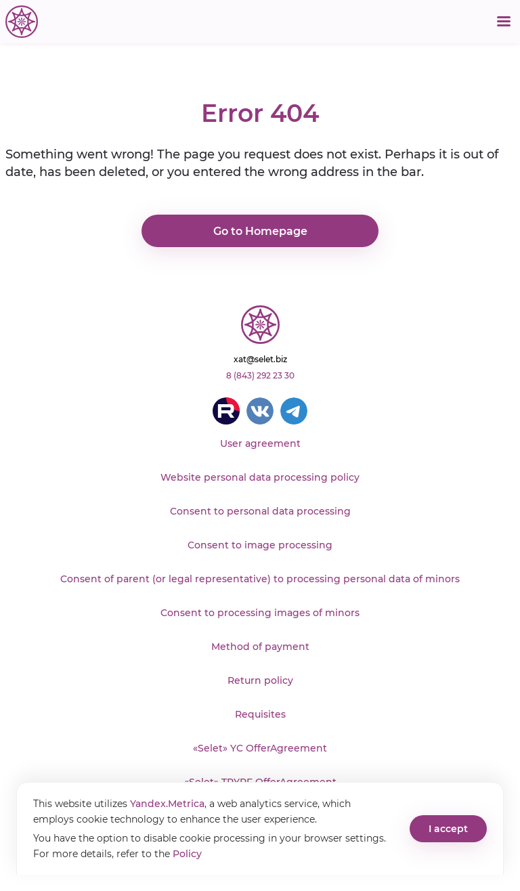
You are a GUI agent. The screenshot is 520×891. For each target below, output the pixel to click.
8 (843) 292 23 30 (260, 375)
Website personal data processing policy (260, 477)
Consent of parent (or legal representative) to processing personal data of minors (260, 579)
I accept (448, 829)
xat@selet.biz (260, 359)
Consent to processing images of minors (260, 613)
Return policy (260, 680)
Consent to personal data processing (260, 511)
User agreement (260, 443)
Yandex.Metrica (167, 804)
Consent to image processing (260, 545)
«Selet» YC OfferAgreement (260, 748)
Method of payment (260, 646)
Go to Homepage (260, 231)
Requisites (260, 714)
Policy (187, 854)
